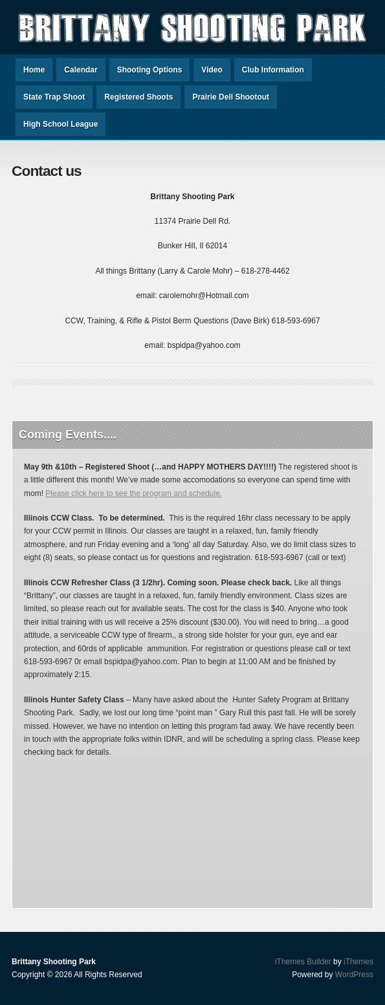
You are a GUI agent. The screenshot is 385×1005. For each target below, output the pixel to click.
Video (211, 69)
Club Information (273, 69)
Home (34, 69)
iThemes (358, 961)
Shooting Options (149, 69)
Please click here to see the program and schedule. (133, 493)
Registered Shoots (138, 97)
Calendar (80, 69)
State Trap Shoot (54, 97)
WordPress (354, 974)
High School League (60, 124)
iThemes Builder (303, 961)
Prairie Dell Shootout (230, 97)
